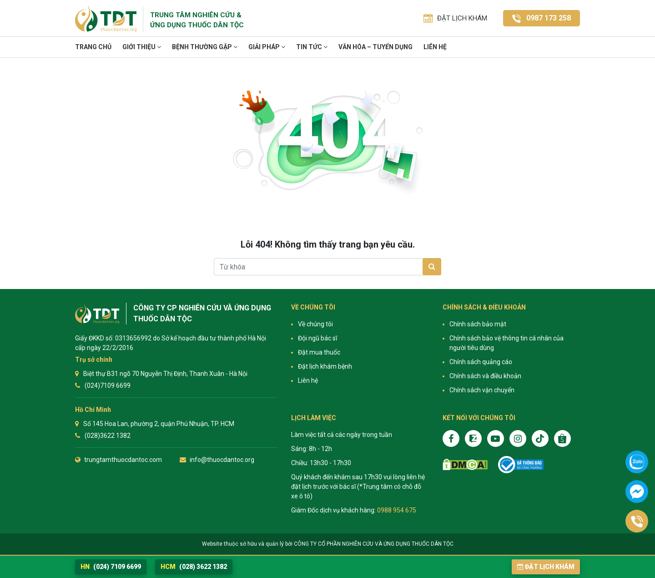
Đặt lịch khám (545, 566)
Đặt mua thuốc (319, 352)
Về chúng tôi (315, 324)
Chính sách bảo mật (477, 324)
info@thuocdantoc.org (222, 459)
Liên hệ (435, 47)
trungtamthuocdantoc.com (123, 459)
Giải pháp (266, 47)
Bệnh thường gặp (204, 47)
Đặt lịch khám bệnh (325, 366)
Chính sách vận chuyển (481, 390)
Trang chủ (93, 47)
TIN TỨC (312, 47)
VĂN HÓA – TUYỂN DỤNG (375, 47)
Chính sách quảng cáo (480, 361)
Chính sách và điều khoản (485, 376)
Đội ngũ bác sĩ (317, 338)
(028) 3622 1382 (194, 566)
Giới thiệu (141, 47)
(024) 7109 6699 (111, 566)
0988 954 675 (396, 510)
